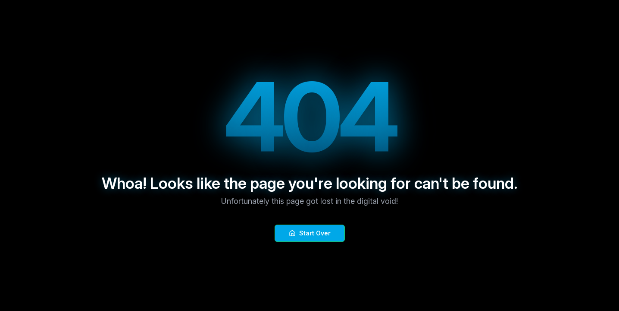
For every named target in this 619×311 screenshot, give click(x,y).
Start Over (310, 233)
